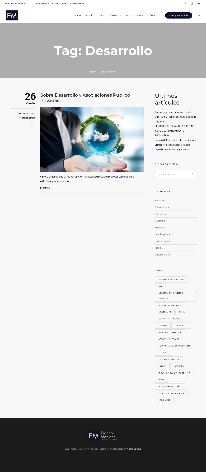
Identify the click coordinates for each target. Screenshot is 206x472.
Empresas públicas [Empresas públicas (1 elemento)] (169, 359)
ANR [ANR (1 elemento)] (161, 286)
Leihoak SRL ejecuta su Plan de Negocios (175, 140)
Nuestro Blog (109, 71)
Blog (103, 15)
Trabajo (159, 248)
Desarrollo (160, 221)
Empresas (160, 227)
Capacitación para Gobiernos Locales (173, 112)
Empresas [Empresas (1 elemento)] (164, 352)
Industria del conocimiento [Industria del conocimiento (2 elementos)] (174, 373)
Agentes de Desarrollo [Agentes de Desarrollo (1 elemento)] (171, 279)
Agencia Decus (134, 449)
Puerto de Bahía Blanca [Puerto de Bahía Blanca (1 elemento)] (171, 393)
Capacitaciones (135, 15)
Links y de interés (178, 15)
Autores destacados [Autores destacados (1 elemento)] (170, 305)
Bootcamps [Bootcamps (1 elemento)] (165, 312)
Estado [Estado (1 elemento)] (162, 366)
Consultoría (161, 214)
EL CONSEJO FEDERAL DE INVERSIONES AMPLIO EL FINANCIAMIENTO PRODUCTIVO (175, 131)
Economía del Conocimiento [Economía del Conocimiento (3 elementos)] (175, 346)
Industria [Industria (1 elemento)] (179, 366)
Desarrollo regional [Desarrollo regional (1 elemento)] (170, 332)
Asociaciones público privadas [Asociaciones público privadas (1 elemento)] (171, 296)
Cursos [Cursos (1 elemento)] (163, 325)
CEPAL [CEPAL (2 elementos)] (182, 312)
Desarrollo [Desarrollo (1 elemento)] (181, 325)
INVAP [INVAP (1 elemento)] (161, 379)
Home (93, 71)
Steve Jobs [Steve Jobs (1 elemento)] (164, 400)
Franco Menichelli (27, 113)
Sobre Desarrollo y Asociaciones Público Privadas (85, 97)
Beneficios (160, 200)
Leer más (45, 188)
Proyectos (115, 15)
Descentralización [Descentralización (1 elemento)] (169, 339)
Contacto (155, 15)
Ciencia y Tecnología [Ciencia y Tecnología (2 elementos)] (171, 319)
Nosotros (91, 15)
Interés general (28, 118)
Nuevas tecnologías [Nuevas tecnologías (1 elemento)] (170, 386)
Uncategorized (162, 254)
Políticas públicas (163, 241)
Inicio (78, 15)
